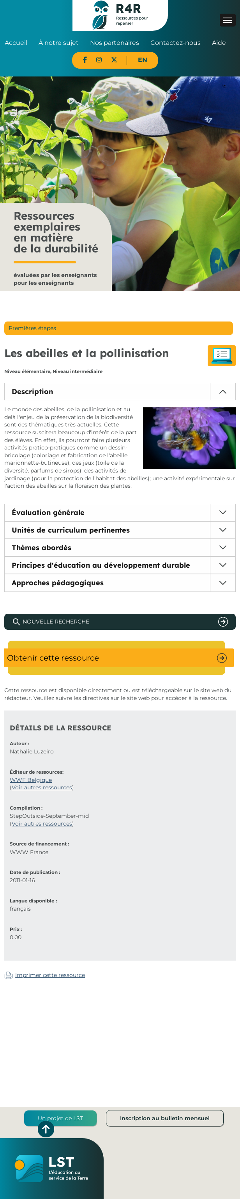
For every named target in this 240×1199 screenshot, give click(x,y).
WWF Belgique (31, 779)
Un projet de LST (60, 1118)
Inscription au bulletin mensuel (165, 1118)
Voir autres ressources (42, 787)
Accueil (16, 42)
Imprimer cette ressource (50, 975)
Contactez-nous (175, 42)
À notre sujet (59, 42)
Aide (219, 42)
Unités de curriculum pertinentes (71, 530)
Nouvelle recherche (56, 621)
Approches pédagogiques (58, 582)
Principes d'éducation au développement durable (101, 565)
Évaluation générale (48, 512)
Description (32, 391)
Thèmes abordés (41, 547)
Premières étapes (32, 328)
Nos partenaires (114, 42)
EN (142, 60)
